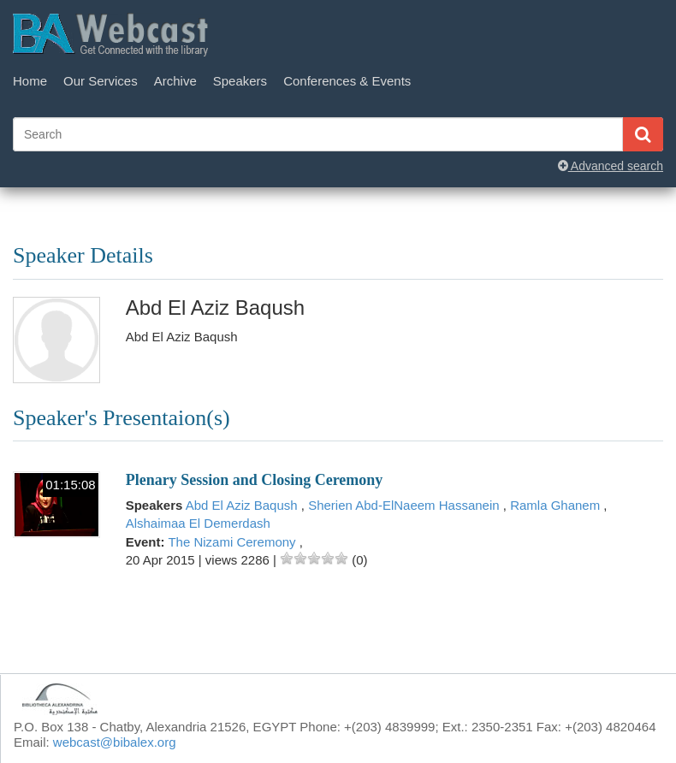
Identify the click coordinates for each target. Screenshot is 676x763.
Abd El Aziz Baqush (243, 505)
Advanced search (610, 166)
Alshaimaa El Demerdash (198, 523)
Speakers (240, 81)
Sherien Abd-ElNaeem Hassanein (405, 505)
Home (30, 81)
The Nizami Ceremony (233, 542)
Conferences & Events (347, 81)
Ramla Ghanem (556, 505)
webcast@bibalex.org (114, 742)
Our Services (100, 81)
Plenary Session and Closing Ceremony (254, 479)
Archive (175, 81)
